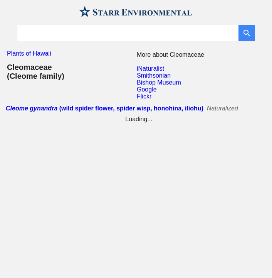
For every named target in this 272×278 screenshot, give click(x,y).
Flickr (144, 96)
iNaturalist (150, 68)
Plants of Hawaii (29, 53)
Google (147, 89)
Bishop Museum (159, 82)
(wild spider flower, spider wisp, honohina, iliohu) (104, 108)
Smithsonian (154, 75)
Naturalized (222, 108)
